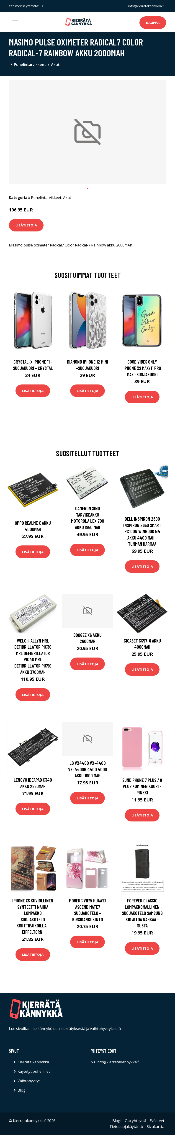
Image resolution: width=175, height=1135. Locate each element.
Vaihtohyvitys (29, 1080)
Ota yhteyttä (135, 1120)
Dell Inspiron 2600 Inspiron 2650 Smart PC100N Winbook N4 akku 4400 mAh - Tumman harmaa (142, 531)
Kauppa (153, 22)
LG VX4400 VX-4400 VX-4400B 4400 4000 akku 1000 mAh (87, 769)
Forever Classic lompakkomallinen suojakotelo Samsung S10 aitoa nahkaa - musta (142, 913)
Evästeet (157, 1120)
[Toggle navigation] (15, 22)
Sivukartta (155, 1126)
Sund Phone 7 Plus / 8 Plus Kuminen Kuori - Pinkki (142, 786)
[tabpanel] (87, 132)
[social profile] (43, 6)
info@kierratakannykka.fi (146, 6)
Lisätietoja (26, 225)
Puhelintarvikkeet (30, 64)
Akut (55, 64)
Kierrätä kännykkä (33, 1062)
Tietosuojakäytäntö (126, 1126)
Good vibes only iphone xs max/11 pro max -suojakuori (142, 368)
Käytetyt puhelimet (34, 1071)
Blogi (22, 1090)
